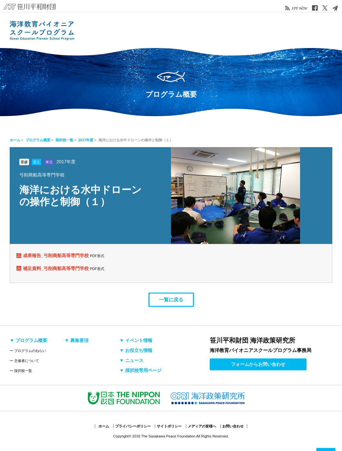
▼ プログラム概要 (28, 340)
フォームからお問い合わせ (258, 364)
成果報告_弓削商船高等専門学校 (56, 255)
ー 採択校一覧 (21, 371)
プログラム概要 (114, 30)
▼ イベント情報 (135, 340)
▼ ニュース (131, 360)
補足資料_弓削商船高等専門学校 (56, 268)
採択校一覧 (64, 140)
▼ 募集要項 (76, 340)
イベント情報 (201, 30)
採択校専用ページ (303, 30)
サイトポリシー (169, 426)
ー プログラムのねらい (28, 351)
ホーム (15, 140)
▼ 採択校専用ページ (140, 370)
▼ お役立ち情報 (135, 350)
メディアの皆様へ (202, 426)
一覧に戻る (171, 299)
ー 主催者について (24, 361)
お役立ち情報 (230, 30)
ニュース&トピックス (259, 30)
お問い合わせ (233, 426)
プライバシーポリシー (133, 426)
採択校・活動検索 (143, 30)
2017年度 (86, 140)
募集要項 (172, 30)
